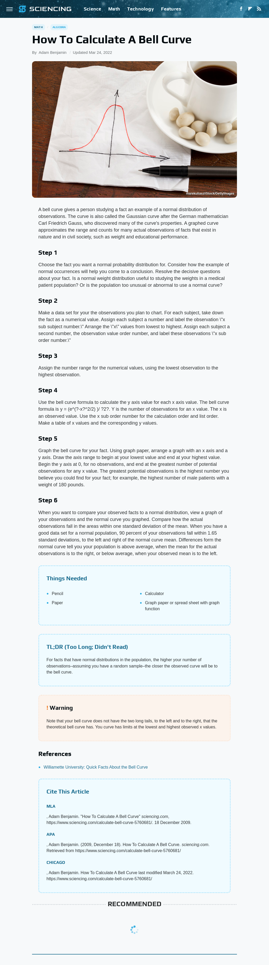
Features (171, 9)
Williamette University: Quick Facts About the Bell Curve (96, 767)
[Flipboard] (250, 9)
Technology (140, 9)
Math (114, 9)
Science (92, 9)
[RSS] (259, 9)
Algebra (59, 27)
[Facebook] (241, 9)
